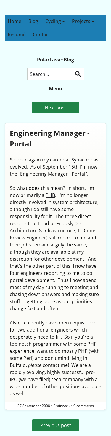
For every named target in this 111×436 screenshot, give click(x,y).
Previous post (55, 425)
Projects (83, 21)
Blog (33, 21)
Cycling (55, 21)
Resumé (17, 34)
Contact (41, 34)
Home (14, 21)
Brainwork (61, 405)
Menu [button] (55, 88)
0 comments (83, 405)
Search (78, 74)
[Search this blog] (55, 74)
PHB (50, 195)
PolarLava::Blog (55, 59)
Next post (55, 107)
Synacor (80, 159)
